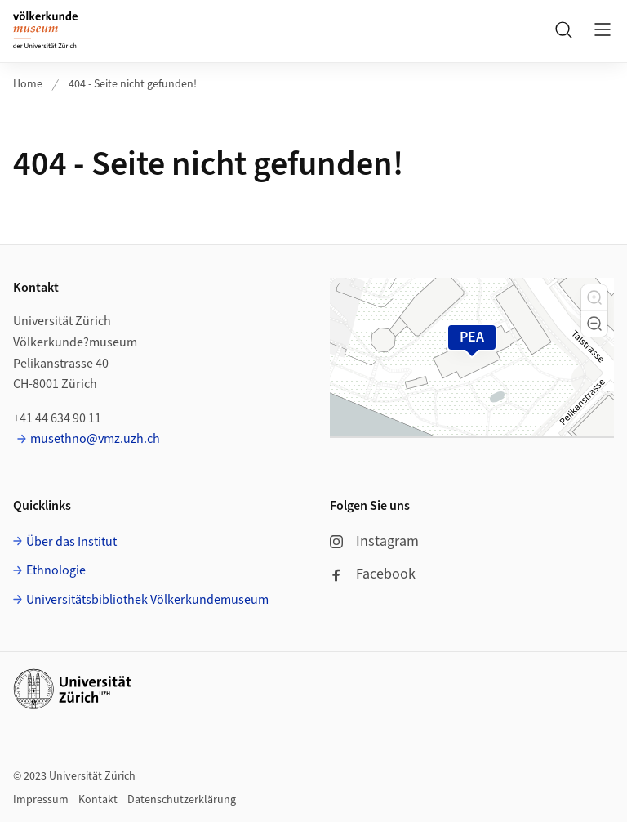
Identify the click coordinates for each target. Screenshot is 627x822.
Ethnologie (56, 570)
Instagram (374, 541)
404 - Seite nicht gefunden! (133, 84)
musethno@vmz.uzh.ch (95, 439)
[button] (594, 297)
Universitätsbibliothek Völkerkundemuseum (147, 600)
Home (27, 84)
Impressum (41, 800)
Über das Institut (71, 542)
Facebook (373, 574)
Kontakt (98, 800)
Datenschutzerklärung (181, 800)
